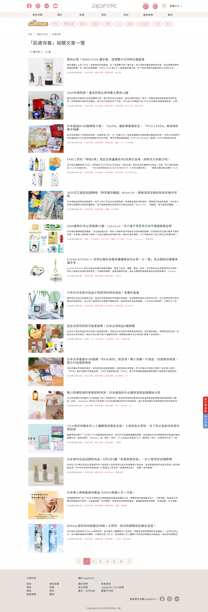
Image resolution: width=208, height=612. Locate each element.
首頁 (30, 34)
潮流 (59, 14)
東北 (168, 24)
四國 (130, 24)
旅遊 (81, 14)
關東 (82, 24)
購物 (170, 14)
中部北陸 (143, 24)
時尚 (126, 14)
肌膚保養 (56, 34)
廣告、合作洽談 (86, 590)
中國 (157, 24)
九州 (118, 24)
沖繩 (107, 24)
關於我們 (83, 583)
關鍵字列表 (42, 34)
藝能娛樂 (148, 14)
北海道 (95, 24)
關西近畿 (69, 24)
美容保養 (37, 14)
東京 (55, 24)
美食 (104, 14)
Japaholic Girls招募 (112, 587)
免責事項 (106, 583)
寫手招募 (83, 587)
